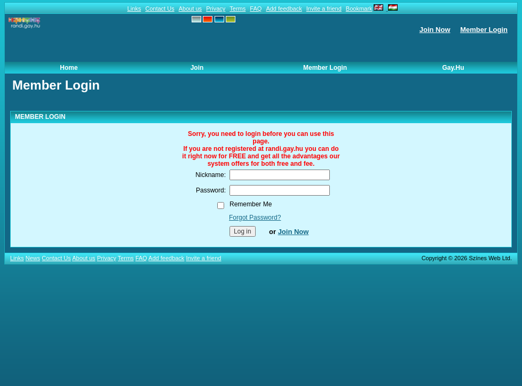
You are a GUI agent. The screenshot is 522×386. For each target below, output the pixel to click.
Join (197, 67)
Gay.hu (453, 67)
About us (190, 8)
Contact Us (159, 8)
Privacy (215, 8)
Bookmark (359, 8)
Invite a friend (324, 8)
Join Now (435, 30)
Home (68, 67)
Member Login (484, 30)
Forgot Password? (255, 217)
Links (134, 8)
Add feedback (284, 8)
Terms (238, 8)
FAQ (256, 8)
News (33, 258)
